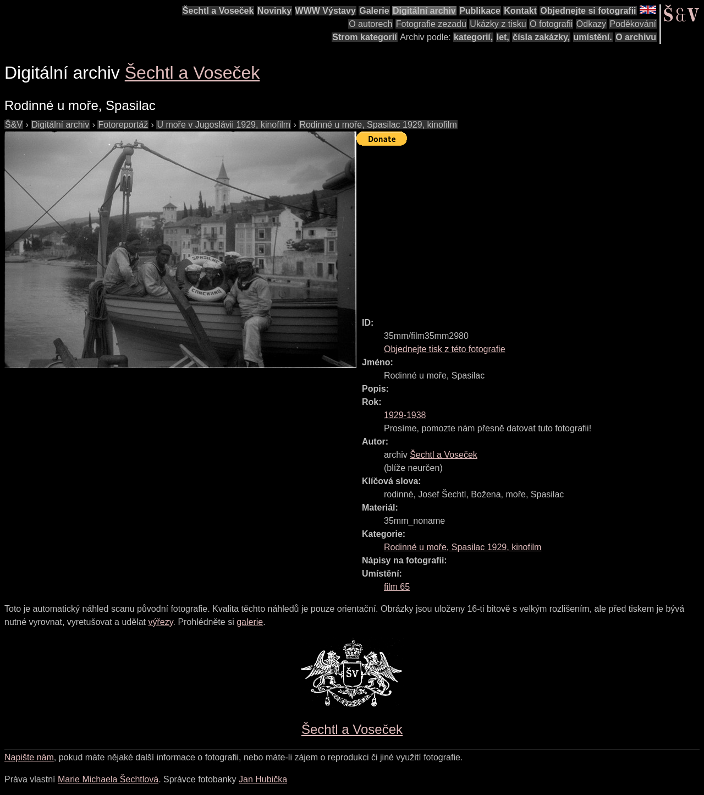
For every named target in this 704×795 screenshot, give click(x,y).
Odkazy (591, 24)
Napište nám (29, 757)
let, (503, 37)
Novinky (274, 10)
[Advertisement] (530, 227)
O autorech (370, 24)
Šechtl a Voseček (218, 10)
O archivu (635, 37)
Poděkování (632, 24)
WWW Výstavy (325, 10)
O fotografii (551, 24)
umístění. (593, 37)
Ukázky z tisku (498, 24)
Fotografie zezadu (431, 24)
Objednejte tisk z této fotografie (444, 349)
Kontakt (520, 10)
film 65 (397, 586)
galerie (250, 622)
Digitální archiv (424, 10)
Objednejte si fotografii (588, 10)
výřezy (160, 622)
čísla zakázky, (541, 37)
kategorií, (473, 37)
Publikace (480, 10)
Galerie (374, 10)
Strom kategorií (364, 37)
